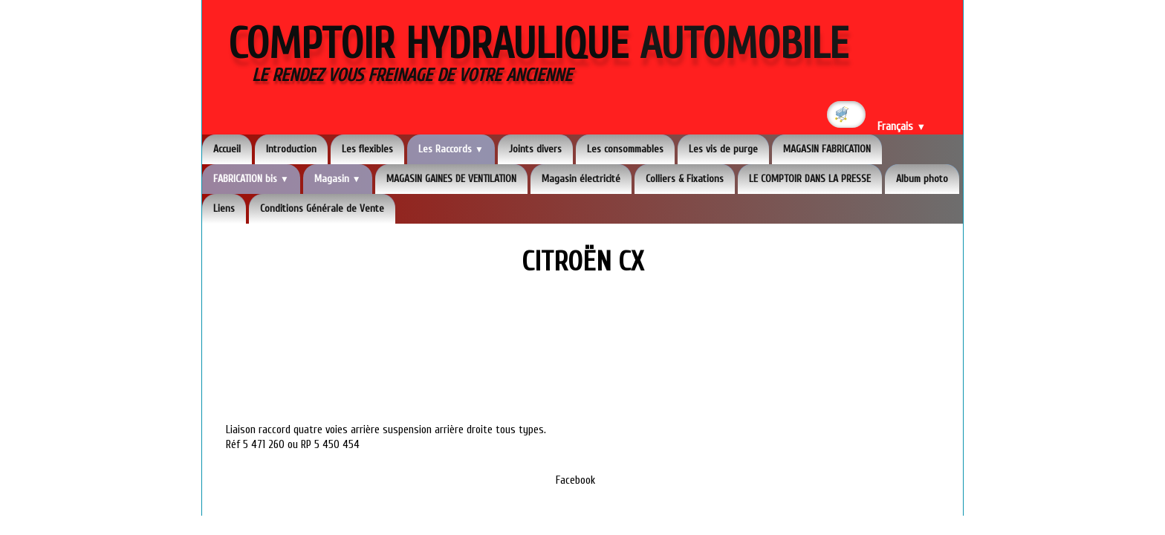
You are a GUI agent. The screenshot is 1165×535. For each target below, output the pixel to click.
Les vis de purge (723, 149)
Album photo (922, 178)
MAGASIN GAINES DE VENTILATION (451, 178)
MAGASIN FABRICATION (827, 149)
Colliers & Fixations (685, 178)
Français (901, 126)
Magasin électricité (581, 178)
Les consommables (625, 149)
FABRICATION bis (251, 178)
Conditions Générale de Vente (322, 208)
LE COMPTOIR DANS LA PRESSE (810, 178)
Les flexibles (367, 149)
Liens (224, 208)
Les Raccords (451, 149)
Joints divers (535, 149)
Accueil (227, 149)
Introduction (291, 149)
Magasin (337, 178)
